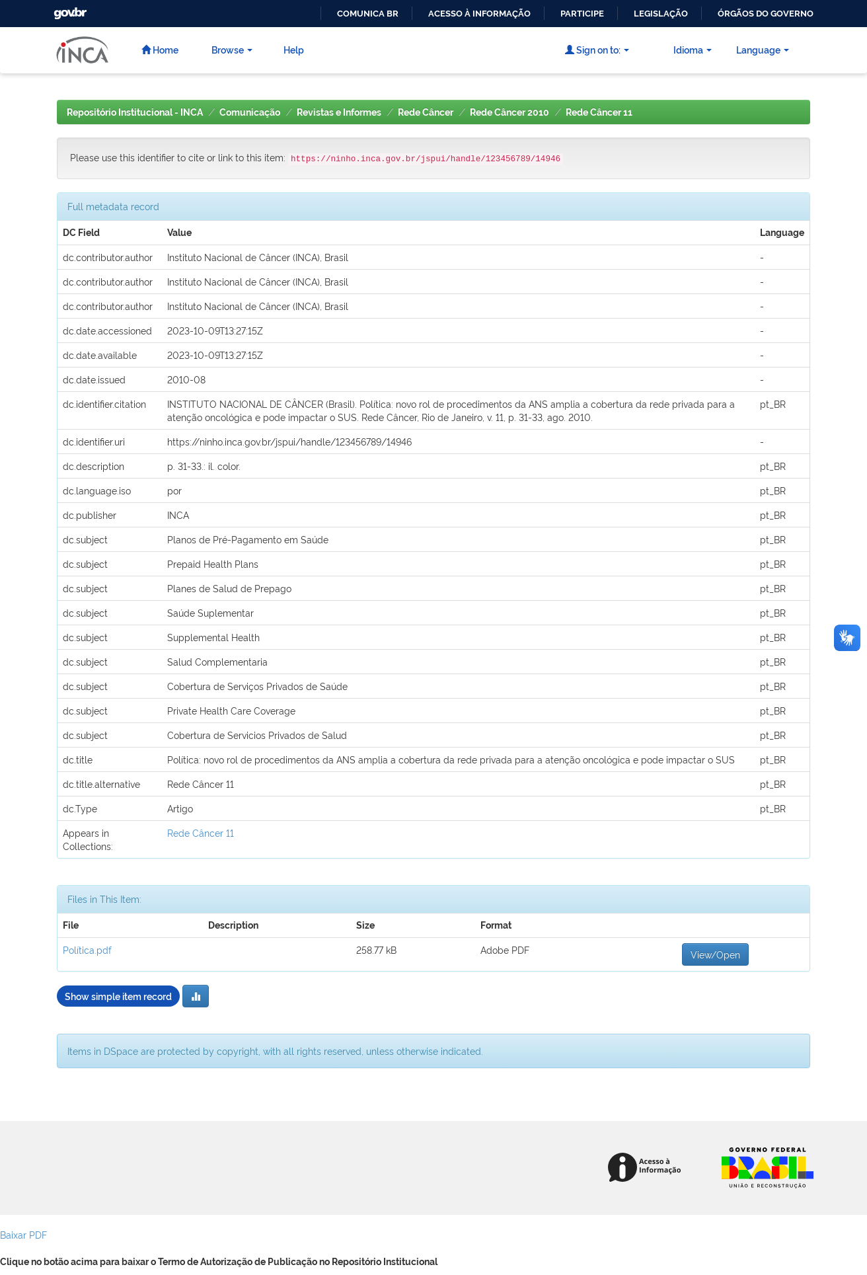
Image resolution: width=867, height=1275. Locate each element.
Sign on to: (597, 49)
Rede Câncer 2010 (509, 112)
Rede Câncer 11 (599, 112)
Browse (231, 49)
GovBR (69, 9)
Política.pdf (87, 949)
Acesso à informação (479, 14)
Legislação (661, 14)
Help (293, 49)
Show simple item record (118, 995)
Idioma (692, 49)
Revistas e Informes (339, 112)
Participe (582, 14)
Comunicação (249, 112)
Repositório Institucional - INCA (135, 112)
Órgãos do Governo (765, 14)
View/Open (715, 954)
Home (159, 49)
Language (762, 49)
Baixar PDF (23, 1234)
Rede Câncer (425, 112)
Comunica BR (367, 14)
